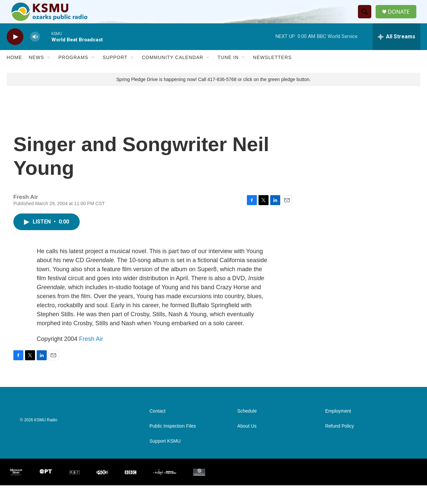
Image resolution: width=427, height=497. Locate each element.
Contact (157, 422)
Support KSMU (164, 452)
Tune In (228, 69)
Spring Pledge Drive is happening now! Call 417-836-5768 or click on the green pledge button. (213, 91)
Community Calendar (172, 69)
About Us (247, 437)
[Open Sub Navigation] (49, 69)
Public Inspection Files (172, 437)
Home (14, 69)
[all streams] (396, 48)
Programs (73, 69)
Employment (338, 422)
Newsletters (272, 69)
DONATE (402, 17)
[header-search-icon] (366, 17)
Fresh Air (91, 350)
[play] (15, 48)
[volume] (35, 48)
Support (115, 69)
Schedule (247, 422)
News (36, 69)
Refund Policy (339, 437)
